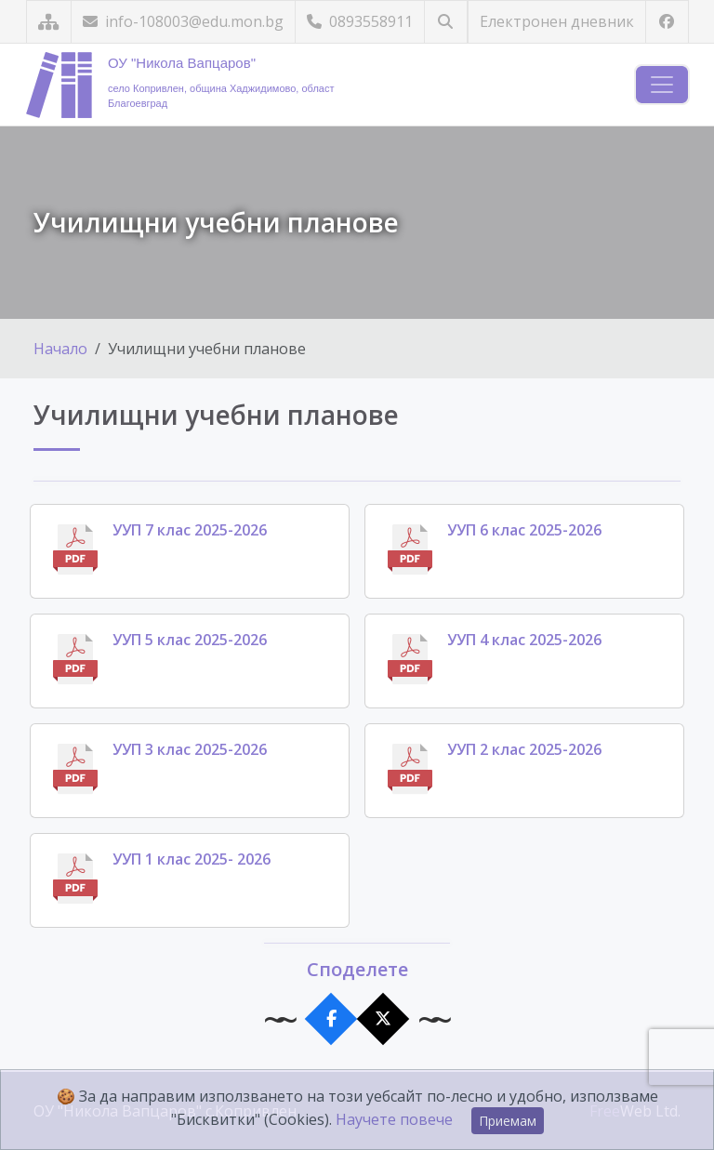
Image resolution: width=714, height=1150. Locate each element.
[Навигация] (662, 84)
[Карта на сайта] (49, 22)
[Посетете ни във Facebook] (667, 22)
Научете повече (394, 1119)
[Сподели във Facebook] (331, 1019)
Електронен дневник (557, 21)
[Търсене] (446, 22)
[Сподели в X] (383, 1019)
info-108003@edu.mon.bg (183, 21)
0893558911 (360, 21)
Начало (60, 348)
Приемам (507, 1121)
